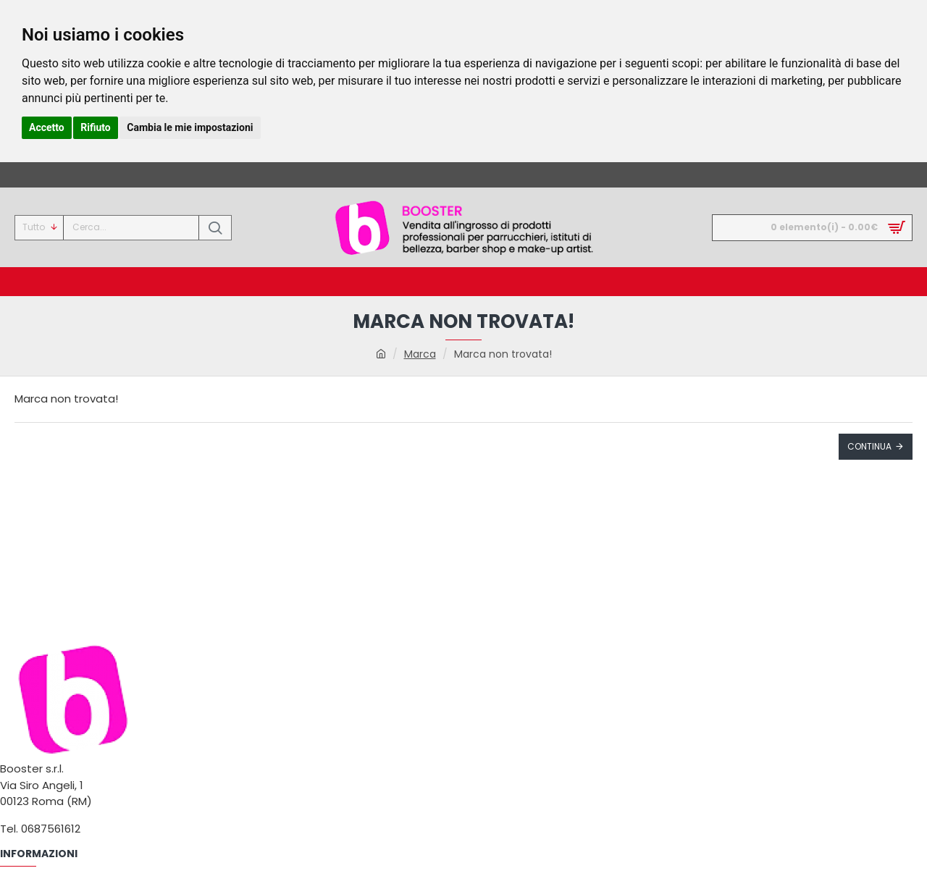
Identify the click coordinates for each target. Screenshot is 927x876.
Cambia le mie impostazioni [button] (190, 127)
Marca (420, 354)
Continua (869, 446)
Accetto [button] (46, 127)
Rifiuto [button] (95, 127)
